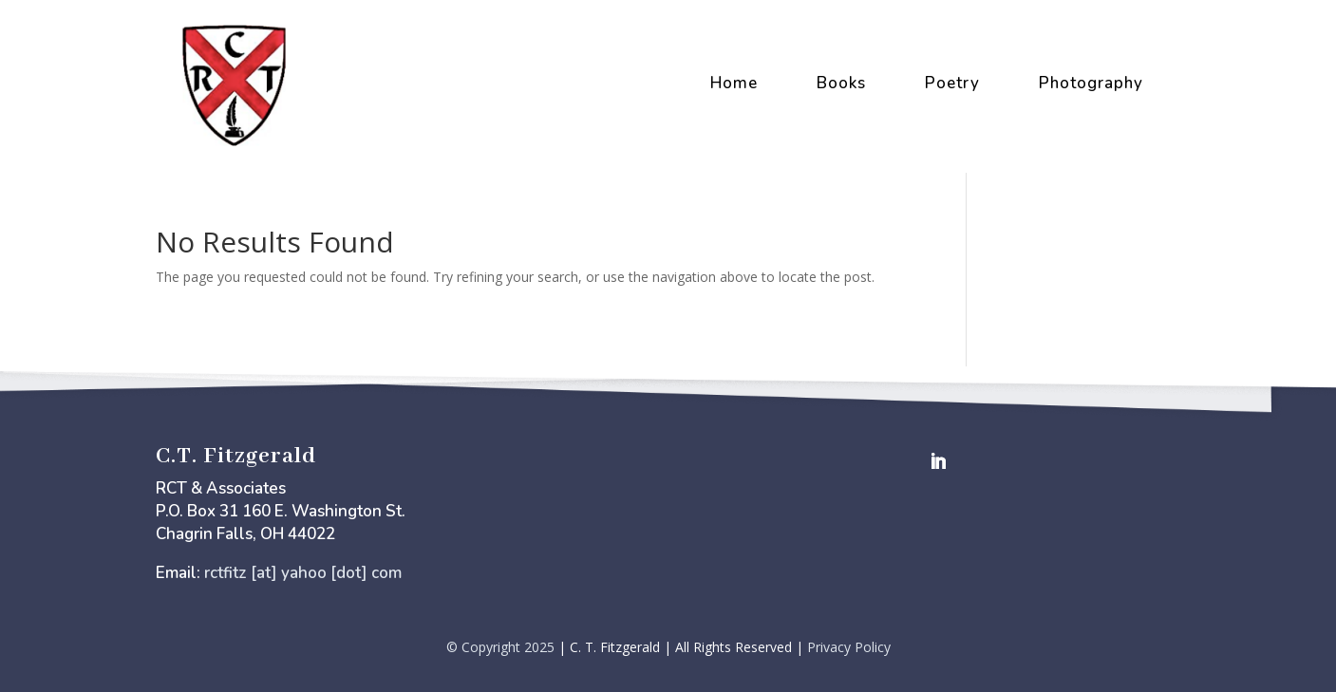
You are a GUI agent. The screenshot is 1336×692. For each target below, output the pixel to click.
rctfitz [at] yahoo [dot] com (303, 573)
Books (841, 83)
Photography (1091, 83)
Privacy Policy (849, 647)
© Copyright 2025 (500, 647)
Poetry (952, 83)
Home (734, 83)
